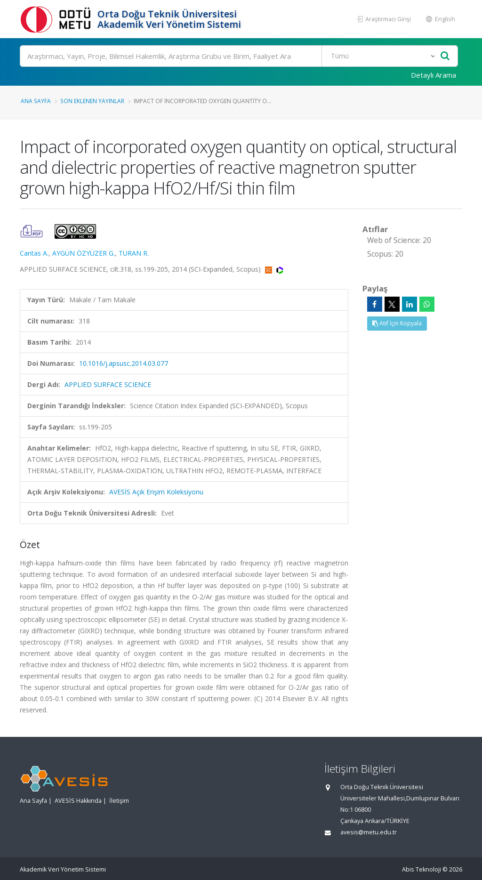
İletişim (119, 801)
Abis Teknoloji (421, 869)
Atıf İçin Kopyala (397, 323)
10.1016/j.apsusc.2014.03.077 (123, 363)
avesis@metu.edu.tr (368, 832)
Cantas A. (34, 253)
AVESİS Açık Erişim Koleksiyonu (156, 491)
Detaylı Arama (433, 75)
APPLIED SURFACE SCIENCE (107, 384)
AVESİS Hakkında (78, 801)
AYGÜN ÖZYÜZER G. (83, 253)
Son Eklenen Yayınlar (92, 101)
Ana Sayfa (36, 101)
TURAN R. (134, 253)
